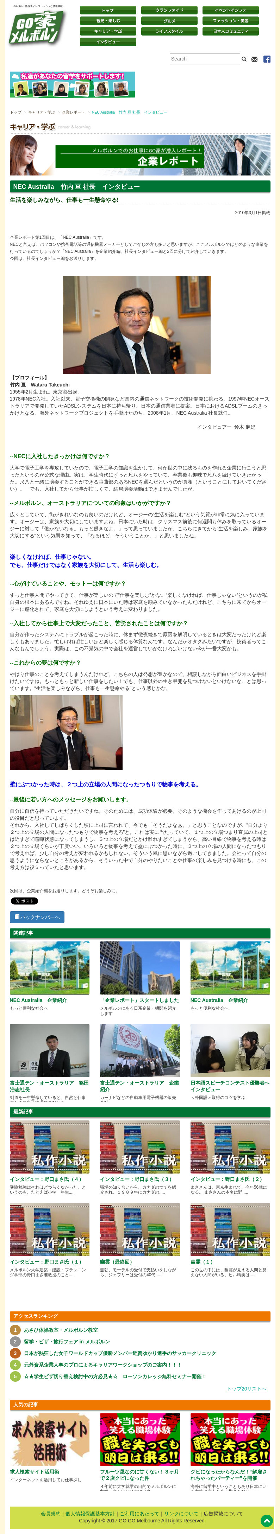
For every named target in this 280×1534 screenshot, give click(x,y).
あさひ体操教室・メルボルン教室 (61, 1330)
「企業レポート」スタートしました (139, 1000)
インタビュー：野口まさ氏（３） (137, 1179)
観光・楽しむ (108, 21)
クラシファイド (169, 10)
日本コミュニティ (231, 31)
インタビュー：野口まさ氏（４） (47, 1179)
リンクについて (181, 1513)
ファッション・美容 (231, 21)
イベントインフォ (231, 10)
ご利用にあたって (139, 1513)
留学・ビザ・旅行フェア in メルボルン (67, 1341)
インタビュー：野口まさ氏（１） (47, 1262)
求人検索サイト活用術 (34, 1472)
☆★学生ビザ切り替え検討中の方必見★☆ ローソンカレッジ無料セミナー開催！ (115, 1376)
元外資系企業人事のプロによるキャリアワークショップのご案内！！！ (103, 1365)
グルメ (169, 21)
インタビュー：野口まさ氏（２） (228, 1179)
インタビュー (108, 42)
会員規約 (51, 1513)
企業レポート (73, 112)
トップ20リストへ (247, 1389)
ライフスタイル (169, 31)
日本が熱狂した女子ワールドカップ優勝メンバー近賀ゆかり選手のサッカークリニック (120, 1353)
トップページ (108, 10)
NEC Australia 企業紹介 (38, 1000)
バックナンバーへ (37, 917)
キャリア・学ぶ (108, 31)
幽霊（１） (203, 1262)
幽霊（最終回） (117, 1262)
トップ (15, 112)
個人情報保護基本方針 (90, 1513)
